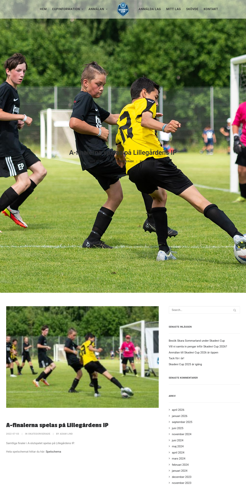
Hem (43, 9)
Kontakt (211, 9)
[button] (234, 265)
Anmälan (97, 9)
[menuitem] (43, 9)
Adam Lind (150, 139)
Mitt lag (173, 9)
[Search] (204, 265)
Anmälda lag (150, 9)
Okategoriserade (123, 139)
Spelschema (53, 406)
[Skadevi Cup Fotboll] (123, 9)
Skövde (192, 9)
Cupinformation (67, 9)
